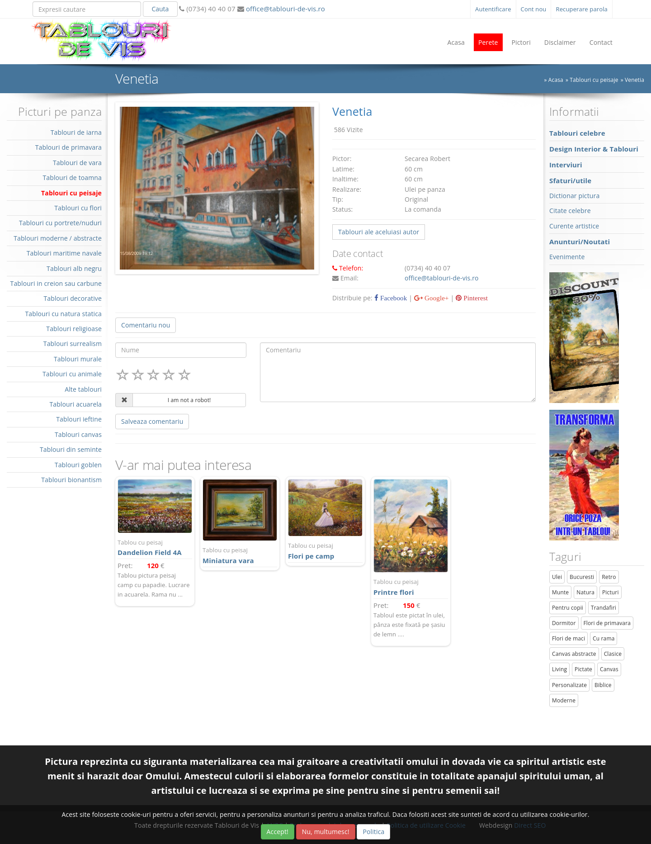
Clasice (613, 654)
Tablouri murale (78, 359)
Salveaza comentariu (152, 421)
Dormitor (564, 623)
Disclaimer (560, 42)
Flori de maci (568, 638)
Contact (601, 42)
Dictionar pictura (574, 195)
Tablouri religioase (74, 328)
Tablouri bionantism (71, 479)
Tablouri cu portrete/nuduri (60, 222)
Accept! (277, 831)
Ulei (557, 577)
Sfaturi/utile (570, 180)
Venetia (634, 80)
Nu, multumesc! (325, 831)
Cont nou (534, 9)
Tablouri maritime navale (64, 253)
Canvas (609, 669)
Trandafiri (603, 608)
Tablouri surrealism (72, 343)
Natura (585, 592)
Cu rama (603, 638)
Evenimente (567, 256)
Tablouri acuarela (75, 404)
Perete (488, 42)
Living (559, 669)
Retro (609, 577)
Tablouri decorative (72, 298)
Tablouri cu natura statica (63, 313)
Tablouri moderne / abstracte (58, 238)
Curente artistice (574, 226)
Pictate (583, 669)
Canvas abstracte (574, 654)
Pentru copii (567, 608)
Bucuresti (582, 577)
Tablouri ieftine (79, 419)
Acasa (456, 42)
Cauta (160, 9)
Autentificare (493, 9)
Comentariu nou (145, 325)
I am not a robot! (189, 400)
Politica (373, 831)
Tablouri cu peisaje (594, 80)
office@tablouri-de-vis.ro (284, 8)
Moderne (564, 700)
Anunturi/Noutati (579, 241)
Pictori (521, 42)
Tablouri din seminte (71, 449)
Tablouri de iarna (76, 132)
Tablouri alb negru (74, 268)
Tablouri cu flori (78, 208)
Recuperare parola (582, 9)
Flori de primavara (607, 623)
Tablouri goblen (78, 464)
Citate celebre (570, 210)
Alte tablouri (83, 389)
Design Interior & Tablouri (593, 148)
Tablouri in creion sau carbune (56, 283)
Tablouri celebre (577, 133)
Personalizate (569, 685)
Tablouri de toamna (72, 177)
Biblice (603, 685)
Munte (560, 592)
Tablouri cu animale (72, 374)
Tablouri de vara (77, 162)
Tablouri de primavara (68, 147)
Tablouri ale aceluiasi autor (378, 232)
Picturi (610, 592)
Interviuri (565, 164)
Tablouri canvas (78, 434)
